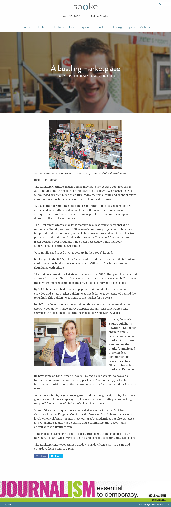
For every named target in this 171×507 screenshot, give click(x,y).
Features (59, 27)
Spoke (111, 75)
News (72, 27)
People (100, 27)
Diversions (27, 27)
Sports (131, 27)
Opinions (86, 27)
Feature (61, 75)
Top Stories (99, 16)
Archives (145, 27)
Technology (115, 27)
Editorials (43, 27)
